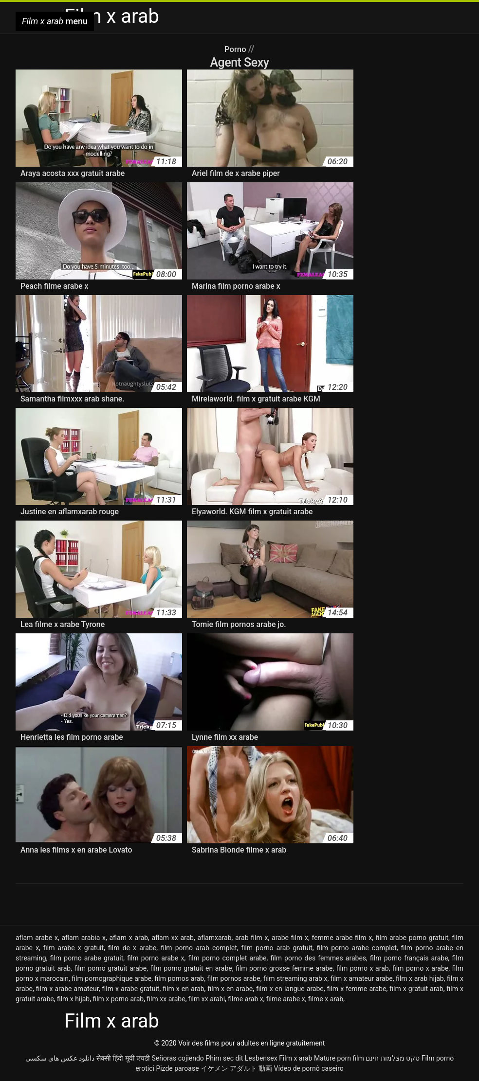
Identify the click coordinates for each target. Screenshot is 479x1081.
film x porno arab (118, 999)
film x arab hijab (420, 978)
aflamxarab (215, 938)
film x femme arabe (357, 989)
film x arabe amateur (67, 989)
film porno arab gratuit (277, 948)
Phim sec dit (224, 1058)
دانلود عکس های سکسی (59, 1058)
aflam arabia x (83, 938)
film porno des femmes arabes (318, 958)
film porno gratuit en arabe (191, 968)
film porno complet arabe (227, 958)
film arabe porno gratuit (412, 938)
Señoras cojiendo (177, 1058)
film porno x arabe (420, 968)
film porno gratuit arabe (110, 968)
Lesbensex (261, 1058)
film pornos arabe (233, 978)
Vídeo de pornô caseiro (309, 1068)
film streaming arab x (295, 978)
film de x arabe (132, 948)
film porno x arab (362, 968)
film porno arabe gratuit (87, 958)
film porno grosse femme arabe (284, 968)
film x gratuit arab (416, 989)
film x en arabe (230, 989)
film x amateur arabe (362, 978)
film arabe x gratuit (73, 948)
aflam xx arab (173, 938)
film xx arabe (166, 999)
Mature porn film (339, 1058)
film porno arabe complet (357, 948)
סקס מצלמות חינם (393, 1058)
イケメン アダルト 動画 (236, 1068)
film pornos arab (179, 978)
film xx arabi (206, 999)
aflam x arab (129, 938)
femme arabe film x (342, 938)
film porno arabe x (155, 958)
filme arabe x (285, 999)
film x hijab (73, 999)
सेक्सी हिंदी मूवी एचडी (123, 1058)
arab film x (251, 938)
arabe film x (290, 938)
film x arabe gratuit (131, 989)
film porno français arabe (409, 958)
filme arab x (245, 999)
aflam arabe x (37, 938)
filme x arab (325, 999)
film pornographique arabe (111, 978)
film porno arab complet (199, 948)
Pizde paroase (177, 1068)
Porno (236, 48)
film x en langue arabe (290, 989)
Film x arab (295, 1058)
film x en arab (183, 989)
